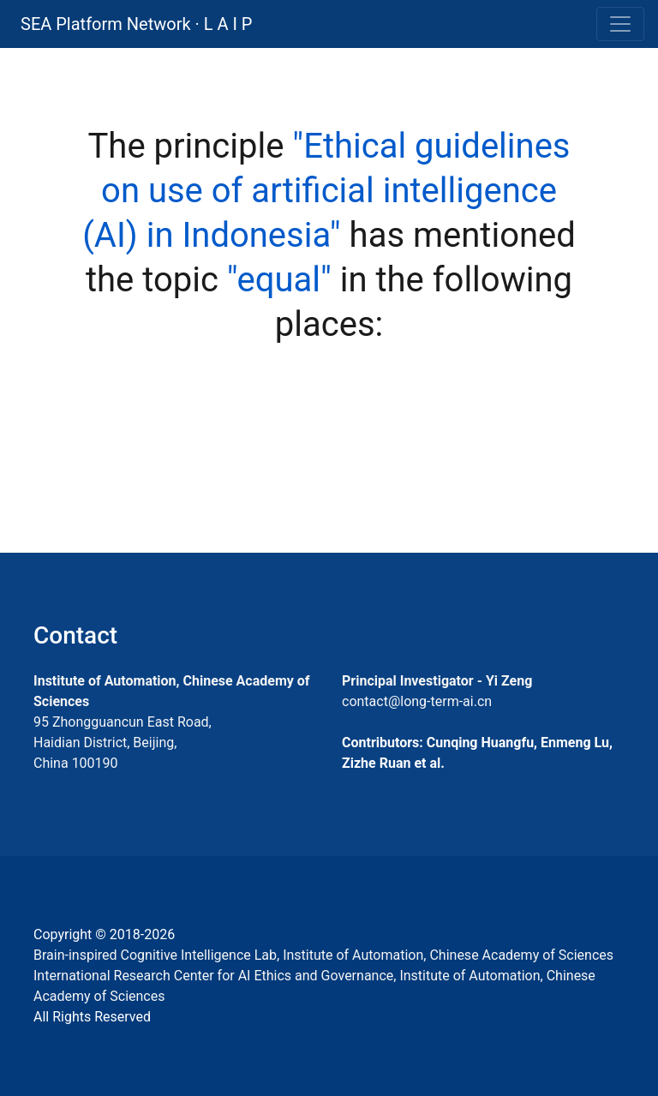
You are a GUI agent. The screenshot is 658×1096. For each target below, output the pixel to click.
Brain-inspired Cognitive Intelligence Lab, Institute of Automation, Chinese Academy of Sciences (323, 955)
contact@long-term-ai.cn (417, 701)
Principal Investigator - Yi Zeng (437, 681)
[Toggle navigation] (620, 24)
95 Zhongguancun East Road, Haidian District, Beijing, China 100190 (122, 742)
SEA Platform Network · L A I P (136, 24)
